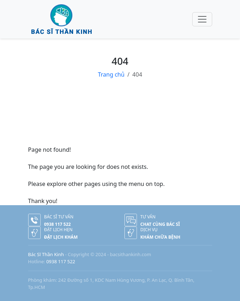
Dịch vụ (149, 230)
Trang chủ (111, 74)
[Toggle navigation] (202, 19)
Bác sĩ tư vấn (58, 217)
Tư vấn (148, 217)
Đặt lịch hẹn (58, 230)
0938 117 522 (60, 261)
